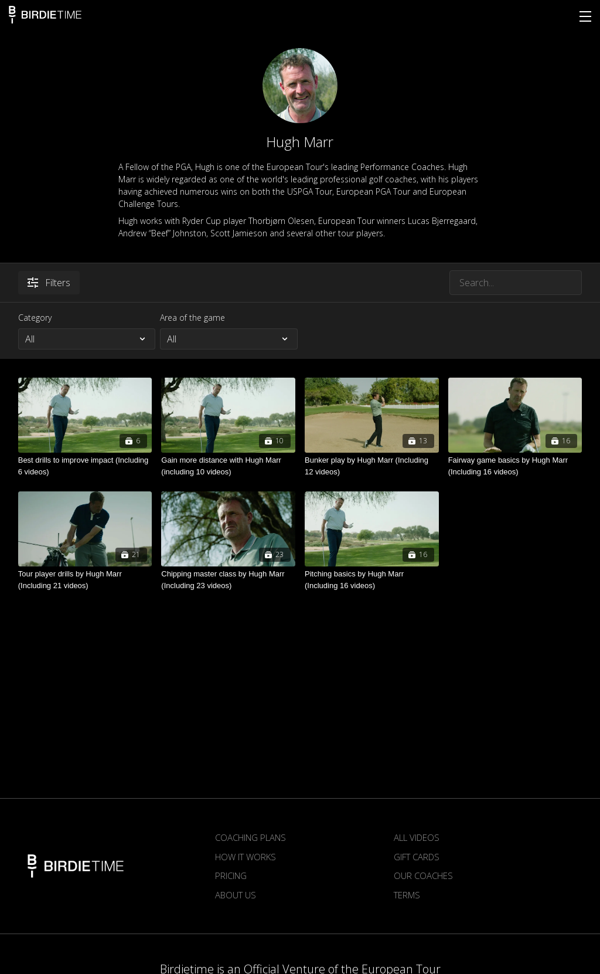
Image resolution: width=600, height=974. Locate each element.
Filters (49, 282)
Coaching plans (250, 837)
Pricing (231, 875)
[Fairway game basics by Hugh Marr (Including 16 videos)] (515, 465)
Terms (407, 895)
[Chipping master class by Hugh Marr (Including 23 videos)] (228, 579)
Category (35, 317)
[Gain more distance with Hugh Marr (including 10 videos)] (228, 465)
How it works (245, 857)
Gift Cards (416, 857)
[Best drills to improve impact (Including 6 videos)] (85, 465)
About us (235, 895)
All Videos (416, 837)
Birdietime (45, 14)
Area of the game (192, 317)
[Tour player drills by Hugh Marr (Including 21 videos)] (85, 579)
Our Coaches (423, 875)
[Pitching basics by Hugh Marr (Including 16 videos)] (372, 579)
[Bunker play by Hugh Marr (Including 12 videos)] (372, 465)
